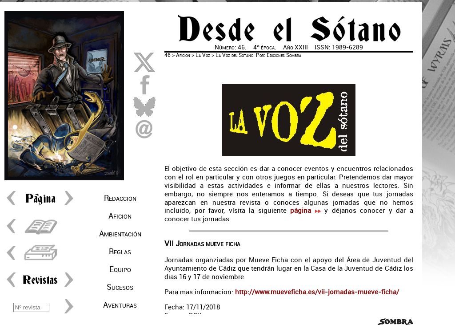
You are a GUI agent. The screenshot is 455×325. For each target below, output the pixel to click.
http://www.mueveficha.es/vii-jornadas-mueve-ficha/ (316, 292)
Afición (120, 216)
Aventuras (120, 305)
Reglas (120, 251)
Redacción (120, 198)
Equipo (120, 269)
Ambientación (120, 234)
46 (167, 55)
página (305, 211)
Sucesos (120, 287)
